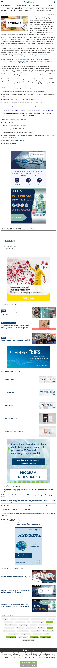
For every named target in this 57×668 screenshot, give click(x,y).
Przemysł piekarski (25, 634)
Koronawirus (33, 625)
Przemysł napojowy (13, 634)
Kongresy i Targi (23, 625)
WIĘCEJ (51, 5)
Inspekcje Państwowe (10, 625)
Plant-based (41, 627)
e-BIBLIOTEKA (5, 5)
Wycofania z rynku (45, 637)
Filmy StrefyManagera (38, 622)
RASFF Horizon (9, 392)
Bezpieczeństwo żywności (38, 619)
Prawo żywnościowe (9, 630)
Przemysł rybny (37, 634)
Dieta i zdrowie (8, 622)
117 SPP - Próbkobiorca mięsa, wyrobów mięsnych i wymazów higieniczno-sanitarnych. (26, 506)
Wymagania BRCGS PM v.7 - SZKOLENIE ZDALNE (15, 509)
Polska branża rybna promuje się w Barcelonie (16, 340)
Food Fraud (49, 622)
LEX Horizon (9, 405)
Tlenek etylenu (34, 637)
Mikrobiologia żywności (46, 625)
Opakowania (20, 627)
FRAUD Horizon (10, 379)
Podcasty (49, 627)
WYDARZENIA (21, 5)
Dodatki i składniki (19, 622)
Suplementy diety (23, 637)
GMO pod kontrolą (11, 418)
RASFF (47, 634)
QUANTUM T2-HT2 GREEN (14, 431)
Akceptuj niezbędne (28, 665)
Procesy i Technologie (23, 630)
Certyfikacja (51, 619)
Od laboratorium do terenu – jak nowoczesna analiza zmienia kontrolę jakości (15, 591)
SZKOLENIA (36, 5)
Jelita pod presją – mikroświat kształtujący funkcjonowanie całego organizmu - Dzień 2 (15, 605)
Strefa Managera (11, 637)
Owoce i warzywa (30, 627)
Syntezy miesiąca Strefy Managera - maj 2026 (16, 576)
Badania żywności (23, 619)
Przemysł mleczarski (48, 630)
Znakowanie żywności (28, 640)
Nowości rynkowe (9, 627)
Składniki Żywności (51, 14)
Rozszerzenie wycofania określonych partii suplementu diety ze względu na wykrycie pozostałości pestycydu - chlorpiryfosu (15, 327)
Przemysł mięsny (36, 630)
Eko (28, 622)
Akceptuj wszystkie (28, 662)
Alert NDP (13, 619)
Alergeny (5, 619)
